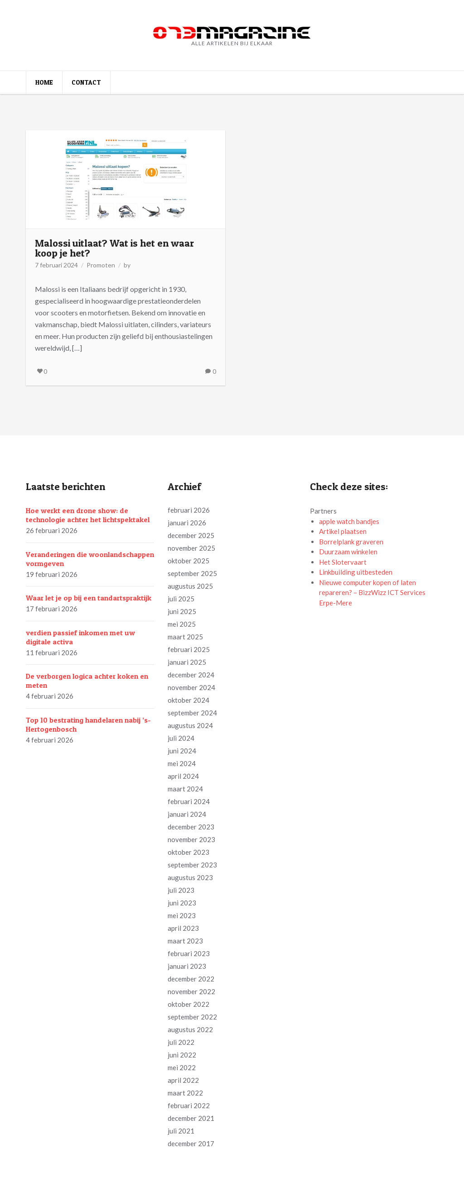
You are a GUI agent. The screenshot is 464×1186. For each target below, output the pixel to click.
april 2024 (183, 776)
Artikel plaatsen (343, 531)
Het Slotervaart (343, 562)
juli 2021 (181, 1131)
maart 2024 (185, 789)
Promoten (101, 265)
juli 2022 (181, 1042)
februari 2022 (189, 1105)
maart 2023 (185, 941)
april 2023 (183, 928)
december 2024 (191, 675)
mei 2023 (182, 915)
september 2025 (192, 573)
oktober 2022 (188, 1004)
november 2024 (191, 687)
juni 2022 (182, 1055)
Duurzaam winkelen (348, 552)
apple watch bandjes (349, 521)
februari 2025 (189, 649)
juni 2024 (182, 751)
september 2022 (192, 1017)
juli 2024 (181, 738)
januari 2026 (187, 523)
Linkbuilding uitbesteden (355, 572)
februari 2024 (189, 801)
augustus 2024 (190, 725)
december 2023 (191, 827)
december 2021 (191, 1118)
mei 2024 (182, 763)
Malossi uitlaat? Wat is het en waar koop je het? (114, 248)
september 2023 (192, 865)
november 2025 (191, 548)
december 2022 (191, 979)
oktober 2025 (188, 561)
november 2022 (191, 991)
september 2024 (192, 713)
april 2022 (183, 1080)
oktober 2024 (188, 700)
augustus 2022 (190, 1029)
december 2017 (191, 1143)
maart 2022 (185, 1093)
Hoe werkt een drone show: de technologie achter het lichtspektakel (88, 515)
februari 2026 (189, 510)
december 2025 (191, 535)
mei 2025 (182, 624)
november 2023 (191, 839)
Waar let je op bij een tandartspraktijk (88, 597)
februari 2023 (189, 953)
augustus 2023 (190, 877)
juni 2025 (182, 611)
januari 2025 (187, 662)
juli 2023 (181, 890)
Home (44, 82)
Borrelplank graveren (351, 542)
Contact (86, 82)
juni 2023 (182, 903)
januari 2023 (187, 966)
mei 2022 (182, 1067)
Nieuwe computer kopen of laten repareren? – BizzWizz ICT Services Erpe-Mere (372, 592)
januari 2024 (187, 814)
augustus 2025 (190, 586)
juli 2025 (181, 599)
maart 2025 (185, 637)
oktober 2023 (188, 852)
